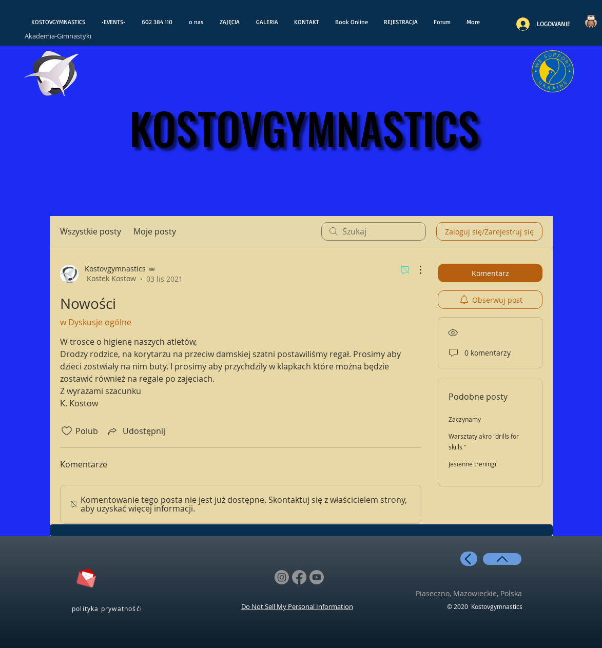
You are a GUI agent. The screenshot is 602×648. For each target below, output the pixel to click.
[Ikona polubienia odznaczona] (66, 431)
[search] (373, 231)
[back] (468, 559)
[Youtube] (316, 577)
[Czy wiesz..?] (591, 21)
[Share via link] (135, 431)
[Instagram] (282, 577)
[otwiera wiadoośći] (53, 76)
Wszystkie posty (90, 231)
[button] (401, 22)
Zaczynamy (465, 419)
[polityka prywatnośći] (108, 608)
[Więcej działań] (415, 270)
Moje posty (154, 231)
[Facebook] (299, 577)
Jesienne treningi (472, 464)
